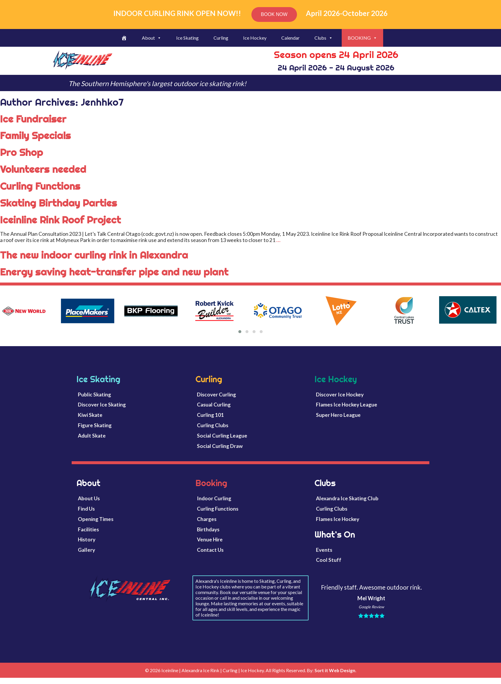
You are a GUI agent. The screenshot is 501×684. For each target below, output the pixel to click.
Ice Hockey (254, 38)
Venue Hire (210, 539)
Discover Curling (216, 394)
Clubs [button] (323, 38)
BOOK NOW (274, 14)
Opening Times (95, 519)
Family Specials (35, 135)
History (86, 539)
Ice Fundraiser (33, 119)
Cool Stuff (328, 560)
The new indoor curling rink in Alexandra (94, 255)
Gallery (86, 550)
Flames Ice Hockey (337, 519)
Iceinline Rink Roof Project (60, 220)
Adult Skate (92, 436)
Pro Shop (21, 152)
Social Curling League (222, 436)
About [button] (151, 38)
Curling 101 (210, 415)
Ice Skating (187, 38)
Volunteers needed (43, 169)
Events (324, 550)
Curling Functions (40, 186)
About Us (89, 498)
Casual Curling (214, 404)
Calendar (290, 38)
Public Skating (94, 394)
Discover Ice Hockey (340, 394)
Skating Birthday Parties (58, 203)
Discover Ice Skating (102, 404)
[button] (239, 332)
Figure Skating (95, 425)
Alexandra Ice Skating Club (347, 498)
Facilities (88, 529)
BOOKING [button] (362, 38)
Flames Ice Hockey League (346, 404)
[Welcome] (124, 38)
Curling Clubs (212, 425)
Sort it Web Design (334, 670)
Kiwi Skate (90, 415)
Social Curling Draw (220, 446)
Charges (206, 519)
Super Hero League (338, 415)
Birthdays (208, 529)
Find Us (86, 509)
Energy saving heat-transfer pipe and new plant (114, 272)
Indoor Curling (214, 498)
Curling (220, 38)
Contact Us (210, 550)
